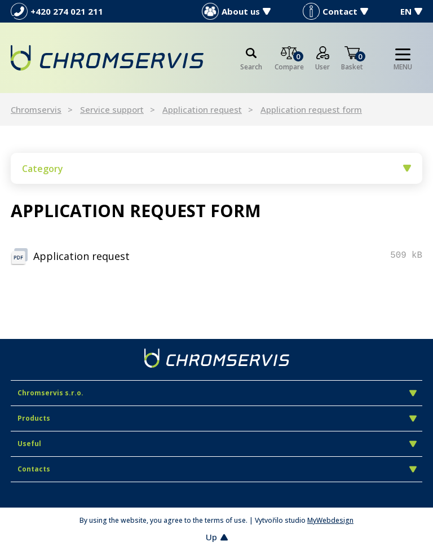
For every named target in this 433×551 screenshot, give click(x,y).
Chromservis (36, 109)
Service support (112, 109)
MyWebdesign (330, 520)
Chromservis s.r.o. (217, 393)
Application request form (311, 109)
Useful (217, 443)
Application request (202, 109)
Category (216, 168)
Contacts (217, 469)
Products (217, 418)
